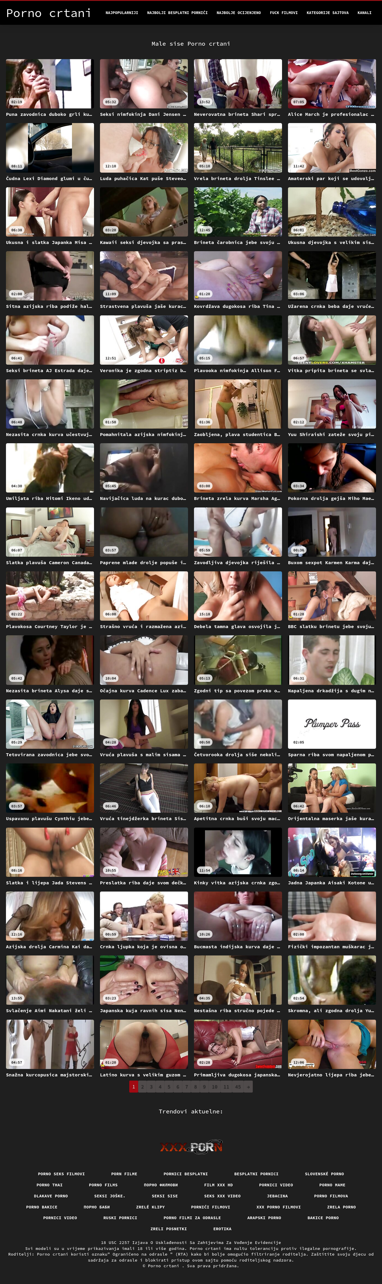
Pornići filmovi (210, 1207)
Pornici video (276, 1185)
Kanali (365, 12)
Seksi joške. (110, 1196)
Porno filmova (331, 1196)
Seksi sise (165, 1196)
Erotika (222, 1228)
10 (215, 1087)
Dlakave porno (51, 1196)
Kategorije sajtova (328, 12)
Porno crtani (165, 1265)
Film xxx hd (218, 1185)
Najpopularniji (122, 12)
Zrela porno (341, 1207)
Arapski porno (264, 1217)
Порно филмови (161, 1185)
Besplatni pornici (256, 1173)
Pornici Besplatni (186, 1173)
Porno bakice (42, 1207)
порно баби (97, 1207)
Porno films (103, 1185)
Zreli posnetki (168, 1228)
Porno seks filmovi (61, 1173)
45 (238, 1087)
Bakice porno (323, 1217)
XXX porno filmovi (279, 1207)
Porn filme (124, 1173)
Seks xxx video (222, 1196)
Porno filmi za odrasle (192, 1217)
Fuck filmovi (284, 12)
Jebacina (277, 1196)
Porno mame (332, 1185)
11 (226, 1087)
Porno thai (50, 1185)
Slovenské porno (324, 1173)
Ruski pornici (120, 1217)
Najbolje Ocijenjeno (239, 12)
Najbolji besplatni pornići (177, 12)
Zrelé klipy (150, 1207)
